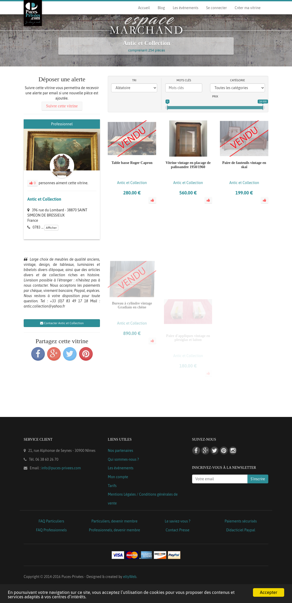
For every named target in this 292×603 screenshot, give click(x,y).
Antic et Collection (44, 199)
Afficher (51, 228)
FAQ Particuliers (51, 521)
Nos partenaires (120, 450)
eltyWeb (129, 577)
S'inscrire (258, 479)
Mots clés (183, 80)
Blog (161, 8)
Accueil (144, 8)
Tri (134, 80)
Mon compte (118, 477)
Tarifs (112, 486)
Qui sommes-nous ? (123, 459)
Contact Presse (177, 530)
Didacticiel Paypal (240, 530)
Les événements (185, 8)
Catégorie (237, 80)
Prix (215, 96)
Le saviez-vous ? (177, 521)
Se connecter (216, 8)
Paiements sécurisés (241, 521)
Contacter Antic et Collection (62, 323)
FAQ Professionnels (51, 530)
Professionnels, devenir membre (114, 530)
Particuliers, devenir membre (114, 521)
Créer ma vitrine (248, 8)
